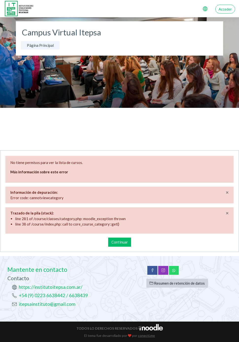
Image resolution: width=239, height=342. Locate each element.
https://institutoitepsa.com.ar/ (50, 287)
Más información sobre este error (39, 172)
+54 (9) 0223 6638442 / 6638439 (53, 295)
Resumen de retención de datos (177, 283)
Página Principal (40, 45)
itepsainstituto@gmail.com (47, 304)
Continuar (119, 242)
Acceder (225, 9)
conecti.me (146, 335)
